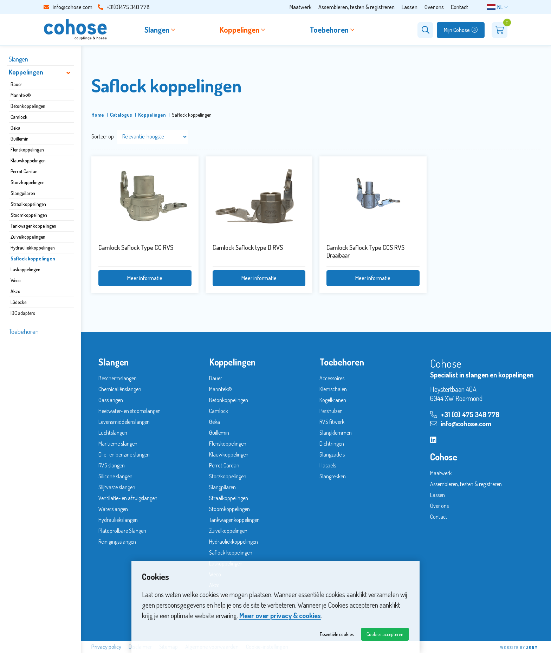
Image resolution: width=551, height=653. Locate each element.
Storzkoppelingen (28, 182)
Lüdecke (18, 302)
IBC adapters (23, 313)
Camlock (19, 117)
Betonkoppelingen (28, 106)
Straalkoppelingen (28, 204)
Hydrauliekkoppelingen (33, 248)
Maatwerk (300, 7)
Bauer (16, 84)
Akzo (15, 291)
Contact (459, 7)
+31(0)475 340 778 (124, 7)
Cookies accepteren (385, 634)
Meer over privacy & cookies (280, 615)
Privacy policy (106, 646)
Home (97, 115)
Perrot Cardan (24, 171)
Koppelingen (26, 72)
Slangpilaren (23, 193)
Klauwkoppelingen (28, 160)
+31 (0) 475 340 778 (464, 414)
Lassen (409, 7)
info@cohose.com (68, 7)
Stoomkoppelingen (29, 215)
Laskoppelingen (25, 269)
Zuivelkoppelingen (28, 237)
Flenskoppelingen (27, 150)
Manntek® (21, 95)
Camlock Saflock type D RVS (248, 247)
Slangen (18, 59)
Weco (16, 280)
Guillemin (19, 139)
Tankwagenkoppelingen (33, 226)
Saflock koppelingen (33, 258)
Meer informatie (144, 278)
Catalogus (121, 115)
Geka (15, 128)
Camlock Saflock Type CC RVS (135, 247)
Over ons (434, 7)
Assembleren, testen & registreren (356, 7)
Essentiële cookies (337, 634)
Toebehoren (24, 331)
